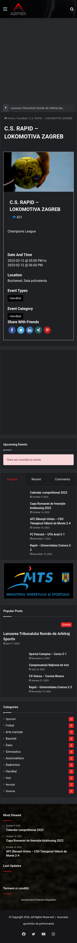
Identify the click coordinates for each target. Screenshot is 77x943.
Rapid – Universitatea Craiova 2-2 (50, 687)
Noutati (10, 784)
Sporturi (11, 719)
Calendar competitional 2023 (48, 492)
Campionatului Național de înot (49, 665)
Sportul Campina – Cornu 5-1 (48, 654)
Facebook (12, 330)
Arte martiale (14, 732)
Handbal (22, 118)
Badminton (13, 764)
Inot (8, 778)
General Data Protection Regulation (38, 900)
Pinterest (47, 330)
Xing (38, 330)
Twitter (20, 330)
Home (9, 118)
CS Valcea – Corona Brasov (46, 676)
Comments (62, 479)
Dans (9, 745)
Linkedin (29, 330)
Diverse (10, 791)
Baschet (11, 738)
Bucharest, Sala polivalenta (27, 281)
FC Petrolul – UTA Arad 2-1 (47, 534)
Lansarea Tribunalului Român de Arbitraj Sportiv (38, 108)
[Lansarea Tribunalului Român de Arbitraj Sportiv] (38, 625)
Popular (12, 479)
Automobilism (15, 758)
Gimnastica (13, 751)
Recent (36, 479)
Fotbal (10, 725)
